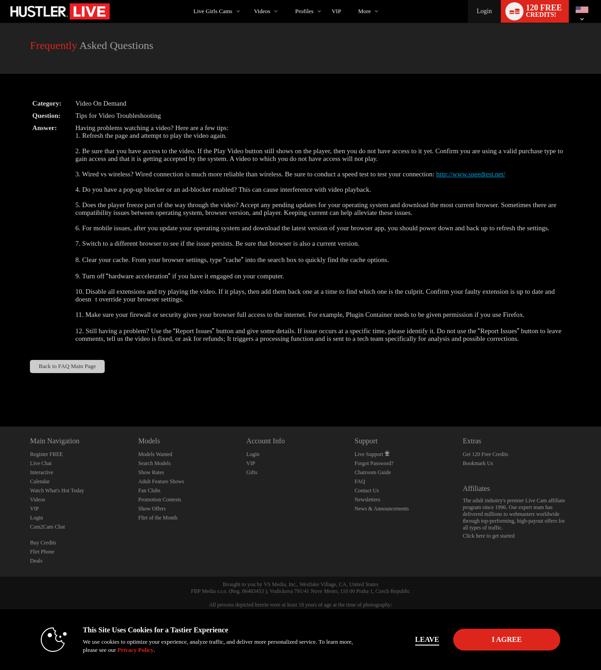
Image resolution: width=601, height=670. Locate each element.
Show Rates (151, 472)
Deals (36, 561)
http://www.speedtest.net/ (470, 174)
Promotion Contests (159, 499)
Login (484, 11)
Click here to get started (489, 536)
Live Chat (41, 463)
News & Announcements (381, 508)
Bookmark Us (478, 463)
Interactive (41, 472)
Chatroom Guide (372, 472)
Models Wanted (155, 454)
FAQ (359, 481)
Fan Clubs (149, 490)
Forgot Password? (373, 463)
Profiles (304, 11)
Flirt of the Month (157, 518)
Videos (262, 11)
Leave (427, 639)
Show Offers (152, 508)
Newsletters (367, 499)
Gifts (252, 472)
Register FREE (46, 454)
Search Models (154, 463)
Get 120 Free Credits (485, 454)
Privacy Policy (135, 649)
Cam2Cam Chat (47, 527)
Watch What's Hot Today (57, 490)
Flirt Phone (42, 552)
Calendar (39, 481)
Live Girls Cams (213, 11)
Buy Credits (43, 542)
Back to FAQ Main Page (67, 366)
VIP (336, 11)
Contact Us (366, 490)
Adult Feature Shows (161, 481)
